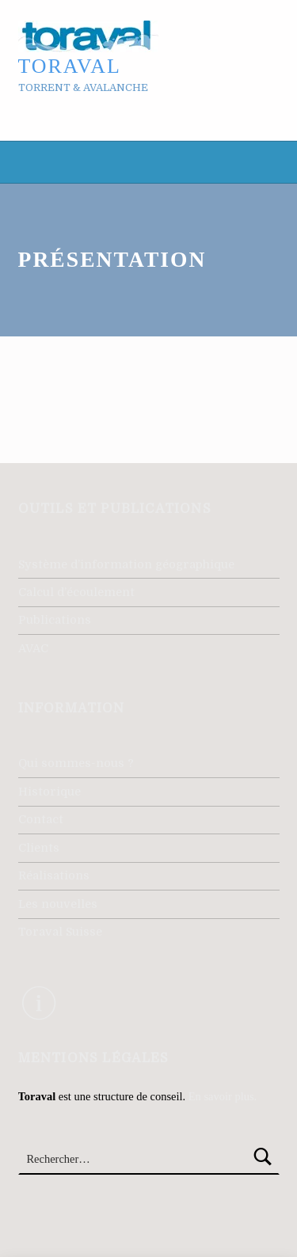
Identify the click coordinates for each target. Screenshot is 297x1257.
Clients (38, 847)
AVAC (33, 648)
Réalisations (53, 875)
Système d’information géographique (126, 564)
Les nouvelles (57, 904)
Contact (40, 819)
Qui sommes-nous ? (76, 763)
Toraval (69, 66)
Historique (49, 791)
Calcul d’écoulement (76, 592)
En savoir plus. (222, 1096)
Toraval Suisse (60, 931)
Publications (54, 619)
